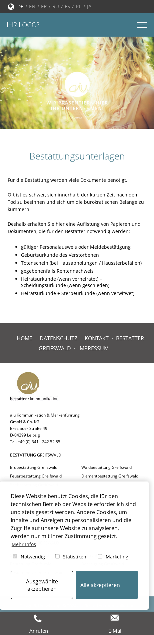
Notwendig (28, 556)
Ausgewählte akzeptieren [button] (42, 585)
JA (89, 6)
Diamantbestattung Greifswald (109, 476)
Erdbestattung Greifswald (33, 467)
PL (78, 6)
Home (24, 338)
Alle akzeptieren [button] (100, 585)
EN (32, 6)
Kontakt (97, 338)
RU (55, 6)
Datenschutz (58, 338)
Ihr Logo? (23, 24)
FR (44, 6)
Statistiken (70, 556)
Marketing (112, 556)
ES (67, 6)
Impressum (93, 348)
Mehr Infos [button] (24, 544)
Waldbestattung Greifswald (106, 467)
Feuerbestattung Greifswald (36, 476)
